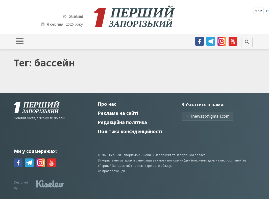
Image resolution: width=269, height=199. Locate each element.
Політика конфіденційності (130, 131)
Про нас (107, 104)
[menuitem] (258, 11)
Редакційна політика (122, 122)
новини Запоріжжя (157, 155)
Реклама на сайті (118, 113)
